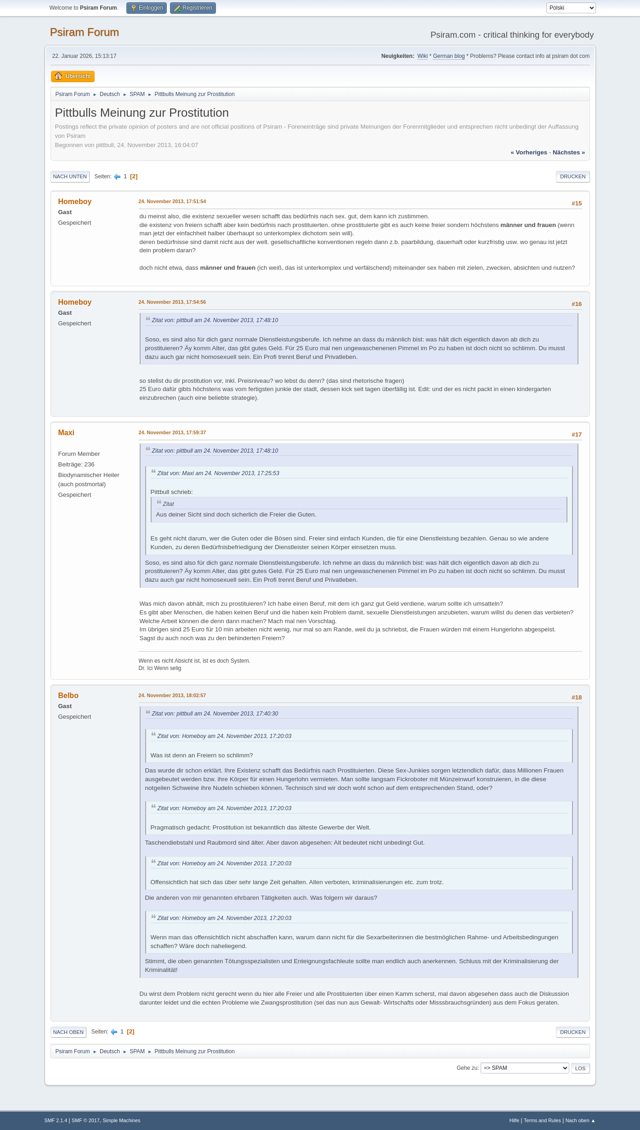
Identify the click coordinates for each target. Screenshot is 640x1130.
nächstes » (569, 152)
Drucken (572, 176)
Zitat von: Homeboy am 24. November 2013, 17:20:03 (225, 736)
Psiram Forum (84, 32)
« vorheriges (528, 152)
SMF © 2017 (86, 1120)
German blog (448, 56)
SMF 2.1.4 (56, 1120)
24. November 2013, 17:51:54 (172, 201)
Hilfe (515, 1120)
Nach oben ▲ (581, 1120)
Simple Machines (121, 1120)
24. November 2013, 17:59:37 (172, 432)
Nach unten (70, 176)
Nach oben (68, 1032)
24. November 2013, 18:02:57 (172, 695)
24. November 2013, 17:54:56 (172, 302)
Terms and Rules (542, 1120)
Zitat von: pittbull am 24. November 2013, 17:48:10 (215, 320)
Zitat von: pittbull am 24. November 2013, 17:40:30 (215, 713)
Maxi (66, 433)
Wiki (422, 56)
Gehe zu (467, 1068)
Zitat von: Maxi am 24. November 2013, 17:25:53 (218, 473)
